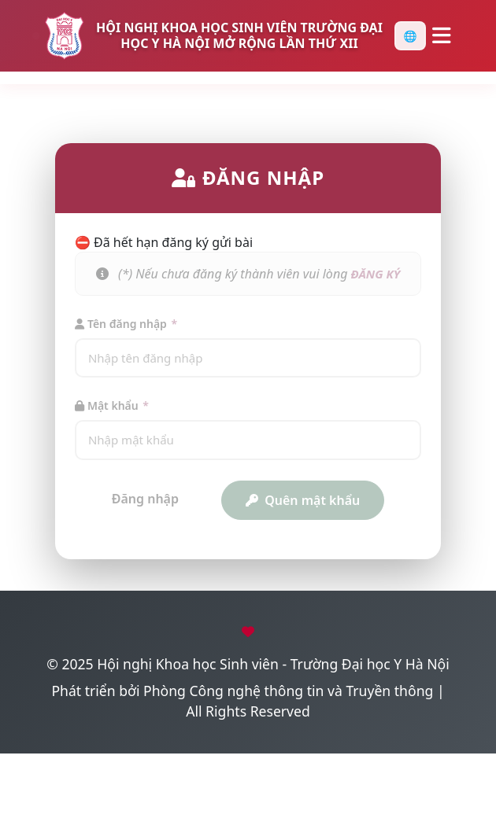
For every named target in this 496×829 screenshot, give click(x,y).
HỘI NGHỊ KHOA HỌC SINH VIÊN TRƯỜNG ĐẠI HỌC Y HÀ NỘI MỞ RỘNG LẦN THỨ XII (239, 35)
